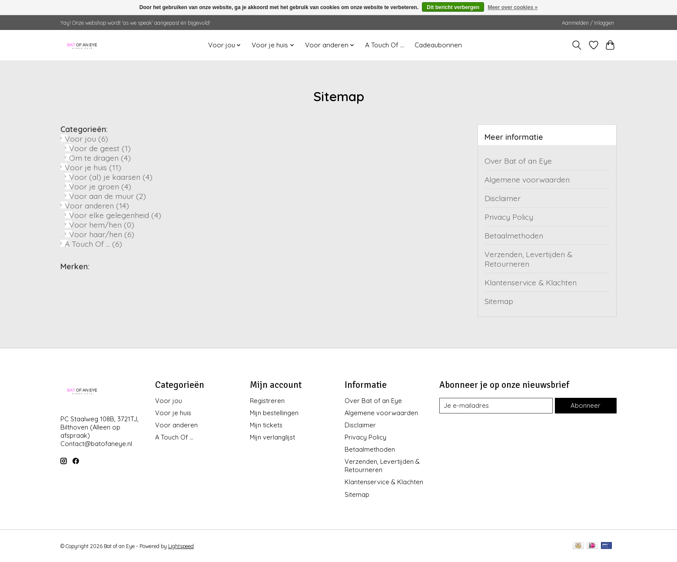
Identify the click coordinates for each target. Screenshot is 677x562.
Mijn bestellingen (274, 413)
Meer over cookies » (513, 7)
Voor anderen (97, 205)
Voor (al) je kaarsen (111, 177)
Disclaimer (503, 198)
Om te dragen (100, 157)
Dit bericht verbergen (453, 7)
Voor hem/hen (101, 224)
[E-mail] (496, 405)
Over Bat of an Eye (518, 160)
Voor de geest (100, 148)
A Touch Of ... (384, 45)
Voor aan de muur (107, 196)
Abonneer (586, 405)
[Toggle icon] (577, 45)
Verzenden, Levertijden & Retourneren (528, 258)
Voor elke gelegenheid (115, 215)
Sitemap (499, 301)
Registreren (267, 401)
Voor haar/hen (101, 234)
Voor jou (86, 138)
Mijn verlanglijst (272, 437)
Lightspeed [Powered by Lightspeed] (181, 546)
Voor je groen (100, 186)
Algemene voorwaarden (527, 179)
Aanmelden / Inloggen (588, 23)
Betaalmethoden (514, 235)
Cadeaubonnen (438, 45)
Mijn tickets (266, 425)
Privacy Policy (509, 216)
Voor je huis (93, 167)
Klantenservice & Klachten (531, 282)
